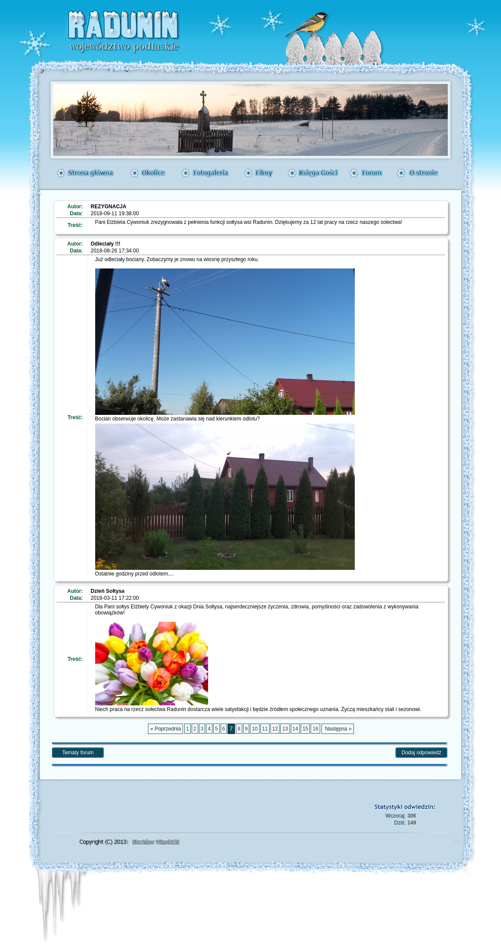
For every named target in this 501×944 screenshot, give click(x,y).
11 (265, 729)
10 (254, 729)
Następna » (338, 729)
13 (285, 729)
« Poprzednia (165, 729)
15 (305, 729)
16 (315, 729)
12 (275, 729)
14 (295, 729)
